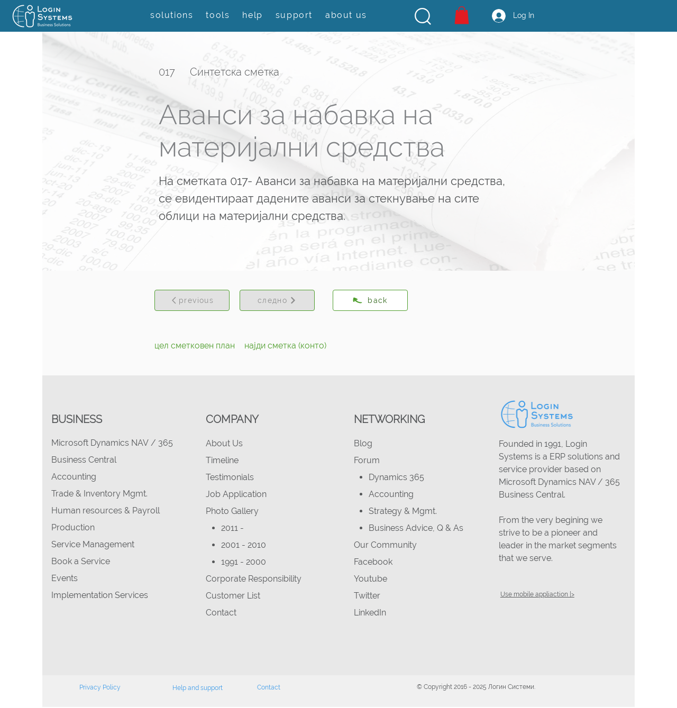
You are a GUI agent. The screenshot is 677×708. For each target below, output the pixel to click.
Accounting (73, 477)
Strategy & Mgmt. (403, 511)
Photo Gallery (232, 511)
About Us (224, 443)
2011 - (233, 528)
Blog (363, 443)
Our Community (385, 545)
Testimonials (230, 477)
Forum (367, 460)
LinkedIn (370, 613)
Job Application (236, 494)
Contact (221, 613)
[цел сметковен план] (194, 346)
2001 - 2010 (243, 545)
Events (64, 578)
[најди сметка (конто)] (285, 346)
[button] (423, 16)
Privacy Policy (100, 687)
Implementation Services (99, 595)
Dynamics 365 (396, 477)
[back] (370, 300)
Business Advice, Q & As (416, 528)
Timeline (222, 460)
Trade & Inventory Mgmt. (99, 494)
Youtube (370, 579)
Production (73, 527)
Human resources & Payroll (105, 510)
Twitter (367, 596)
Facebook (373, 562)
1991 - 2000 (243, 562)
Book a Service (80, 561)
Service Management (92, 544)
